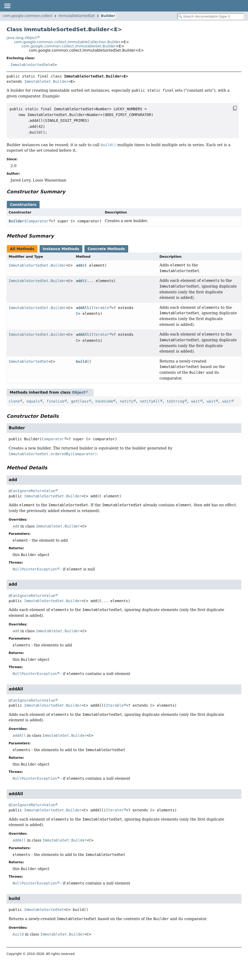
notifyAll (150, 401)
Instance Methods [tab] (61, 249)
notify (126, 401)
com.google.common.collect (27, 16)
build (81, 361)
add (79, 265)
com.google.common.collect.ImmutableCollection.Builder (67, 42)
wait (195, 401)
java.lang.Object (22, 38)
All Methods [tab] (22, 249)
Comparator (37, 221)
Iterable (100, 308)
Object (78, 392)
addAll (82, 308)
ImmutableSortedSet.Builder (37, 265)
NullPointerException (35, 569)
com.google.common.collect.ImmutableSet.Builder (68, 46)
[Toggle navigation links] (7, 5)
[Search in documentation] (210, 16)
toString (175, 401)
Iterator (100, 334)
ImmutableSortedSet (76, 16)
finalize (55, 401)
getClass (80, 401)
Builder (108, 16)
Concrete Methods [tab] (106, 249)
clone (14, 401)
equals (33, 401)
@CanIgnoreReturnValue (32, 491)
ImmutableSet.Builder (46, 81)
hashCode (104, 401)
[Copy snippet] (230, 108)
